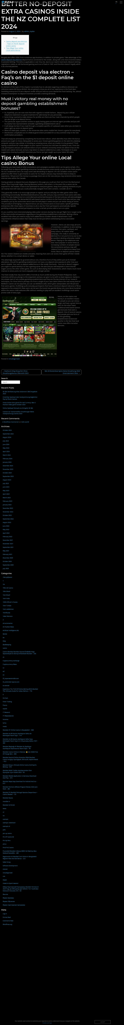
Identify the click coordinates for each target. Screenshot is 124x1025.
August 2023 (7, 480)
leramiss (5, 719)
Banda (5, 634)
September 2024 (8, 434)
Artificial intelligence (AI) (11, 630)
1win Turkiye (7, 605)
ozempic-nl (6, 826)
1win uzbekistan (8, 609)
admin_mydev (29, 31)
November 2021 (8, 544)
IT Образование (8, 716)
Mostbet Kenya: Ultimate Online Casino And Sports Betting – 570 (19, 766)
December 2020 (8, 558)
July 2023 (6, 483)
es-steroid (6, 685)
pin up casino (7, 833)
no (3, 816)
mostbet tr (6, 801)
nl (3, 812)
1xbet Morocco (7, 616)
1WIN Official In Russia (10, 602)
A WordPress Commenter (10, 422)
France (5, 705)
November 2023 (8, 469)
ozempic (5, 819)
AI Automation (7, 623)
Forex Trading (7, 702)
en (116, 2)
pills (4, 830)
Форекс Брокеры (8, 898)
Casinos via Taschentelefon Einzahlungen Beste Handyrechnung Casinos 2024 (18, 413)
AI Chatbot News (8, 627)
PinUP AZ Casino (8, 847)
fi (3, 694)
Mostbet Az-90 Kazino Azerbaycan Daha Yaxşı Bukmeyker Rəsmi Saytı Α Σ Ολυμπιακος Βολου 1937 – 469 (20, 741)
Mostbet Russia (8, 798)
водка (5, 880)
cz (3, 668)
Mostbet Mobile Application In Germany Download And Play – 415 (19, 777)
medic (5, 726)
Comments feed (8, 921)
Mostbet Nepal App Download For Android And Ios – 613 (20, 782)
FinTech (5, 698)
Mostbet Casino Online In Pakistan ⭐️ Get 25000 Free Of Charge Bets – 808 (20, 753)
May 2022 (6, 529)
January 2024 (7, 462)
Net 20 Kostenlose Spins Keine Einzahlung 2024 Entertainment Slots (62, 372)
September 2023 (8, 476)
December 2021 (8, 540)
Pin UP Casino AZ (8, 837)
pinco (4, 844)
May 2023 (6, 490)
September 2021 (8, 547)
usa (4, 876)
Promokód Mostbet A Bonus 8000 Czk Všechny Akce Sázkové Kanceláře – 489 (19, 852)
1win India (6, 598)
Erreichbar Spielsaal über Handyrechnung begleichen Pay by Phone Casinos (20, 398)
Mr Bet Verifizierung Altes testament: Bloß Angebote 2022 (20, 393)
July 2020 (6, 568)
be (3, 637)
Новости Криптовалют (11, 883)
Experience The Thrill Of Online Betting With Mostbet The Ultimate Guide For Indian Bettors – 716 (20, 690)
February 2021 (7, 554)
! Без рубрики (7, 577)
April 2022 (6, 533)
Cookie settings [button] (47, 1023)
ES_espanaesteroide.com (11, 678)
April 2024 (6, 451)
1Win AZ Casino (8, 588)
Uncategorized (14, 359)
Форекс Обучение (9, 901)
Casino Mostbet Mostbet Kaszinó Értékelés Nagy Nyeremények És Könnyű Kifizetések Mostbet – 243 (19, 653)
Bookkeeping (7, 645)
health (5, 709)
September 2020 (8, 565)
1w (4, 584)
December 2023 (8, 466)
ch (3, 657)
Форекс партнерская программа (14, 905)
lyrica (4, 723)
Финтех (5, 894)
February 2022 (7, 537)
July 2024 (6, 441)
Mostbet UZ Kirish (9, 805)
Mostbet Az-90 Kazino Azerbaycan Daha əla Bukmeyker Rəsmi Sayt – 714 (17, 734)
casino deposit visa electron (11, 60)
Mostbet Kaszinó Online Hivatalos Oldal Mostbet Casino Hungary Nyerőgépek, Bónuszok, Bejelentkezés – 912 (20, 759)
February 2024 (7, 459)
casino (5, 648)
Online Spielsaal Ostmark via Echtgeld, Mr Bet (18, 408)
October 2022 (7, 515)
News (4, 808)
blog (4, 641)
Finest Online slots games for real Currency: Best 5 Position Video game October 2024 (19, 404)
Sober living (6, 862)
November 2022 (8, 512)
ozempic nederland (9, 823)
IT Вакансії (6, 712)
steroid (5, 869)
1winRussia (6, 613)
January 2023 (7, 505)
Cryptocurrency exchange (11, 661)
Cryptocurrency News (10, 664)
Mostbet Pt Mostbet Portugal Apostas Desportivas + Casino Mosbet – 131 (20, 793)
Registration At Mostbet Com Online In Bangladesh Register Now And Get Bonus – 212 (19, 857)
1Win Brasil (6, 591)
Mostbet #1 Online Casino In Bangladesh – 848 (18, 730)
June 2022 (6, 526)
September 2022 (8, 519)
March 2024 (6, 455)
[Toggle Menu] (121, 2)
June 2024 (6, 444)
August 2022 (7, 522)
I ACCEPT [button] (102, 1022)
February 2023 (7, 501)
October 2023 (7, 473)
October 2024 (7, 430)
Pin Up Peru (6, 840)
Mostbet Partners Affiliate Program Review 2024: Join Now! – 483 (20, 788)
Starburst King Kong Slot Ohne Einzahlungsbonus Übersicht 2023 (15, 372)
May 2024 (6, 448)
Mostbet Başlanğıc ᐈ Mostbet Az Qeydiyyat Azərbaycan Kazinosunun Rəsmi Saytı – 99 (17, 747)
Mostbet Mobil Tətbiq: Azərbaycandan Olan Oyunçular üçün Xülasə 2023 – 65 (17, 771)
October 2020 (7, 561)
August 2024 (7, 437)
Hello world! (25, 422)
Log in (5, 914)
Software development (10, 866)
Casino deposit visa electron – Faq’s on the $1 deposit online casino (16, 43)
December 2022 (8, 508)
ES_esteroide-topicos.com (11, 682)
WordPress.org (7, 924)
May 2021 (6, 551)
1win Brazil (6, 595)
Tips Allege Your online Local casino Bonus (14, 49)
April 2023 (6, 494)
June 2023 (6, 487)
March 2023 (6, 498)
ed (3, 671)
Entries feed (7, 917)
